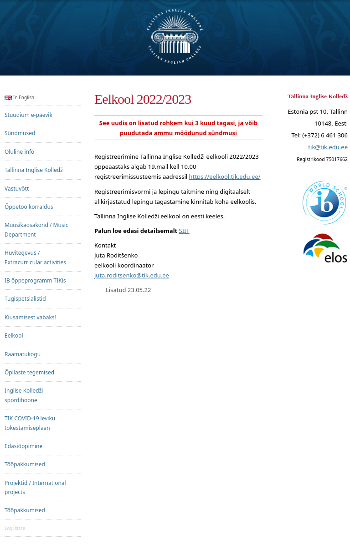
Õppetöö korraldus (29, 207)
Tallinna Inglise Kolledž (34, 170)
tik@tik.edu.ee (328, 147)
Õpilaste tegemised (29, 372)
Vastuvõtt (17, 188)
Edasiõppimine (23, 446)
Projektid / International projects (35, 487)
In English (19, 97)
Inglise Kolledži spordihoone (24, 395)
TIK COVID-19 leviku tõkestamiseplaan (30, 422)
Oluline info (19, 152)
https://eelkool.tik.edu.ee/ (224, 176)
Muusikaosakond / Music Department (36, 229)
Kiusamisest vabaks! (30, 317)
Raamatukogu (23, 354)
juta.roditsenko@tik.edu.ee (131, 275)
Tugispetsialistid (25, 299)
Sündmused (20, 133)
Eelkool (14, 335)
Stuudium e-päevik (28, 115)
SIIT (184, 231)
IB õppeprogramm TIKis (35, 280)
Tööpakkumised (25, 464)
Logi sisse (15, 528)
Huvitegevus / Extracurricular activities (35, 257)
